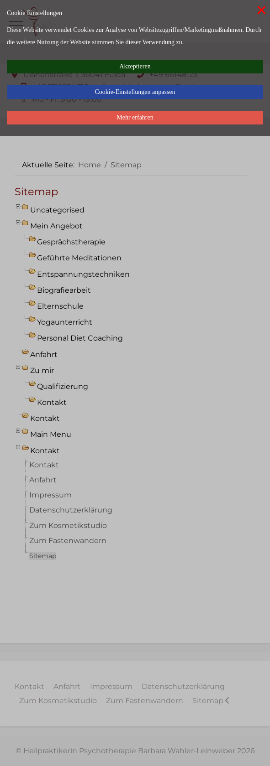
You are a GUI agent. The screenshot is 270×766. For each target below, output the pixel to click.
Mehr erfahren (134, 117)
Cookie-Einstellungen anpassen (135, 91)
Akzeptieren (134, 66)
